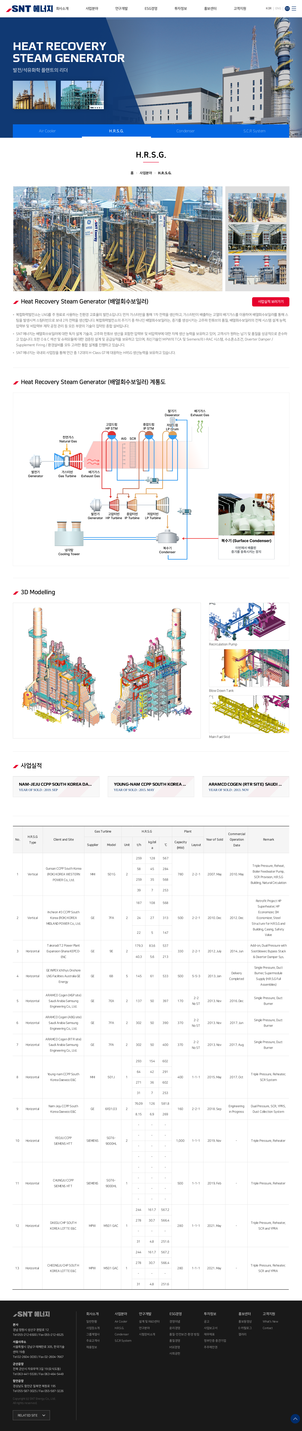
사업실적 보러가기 (270, 302)
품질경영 (174, 1341)
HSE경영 (174, 1347)
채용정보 (91, 1347)
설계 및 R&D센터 (149, 1321)
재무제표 (209, 1334)
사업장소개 (93, 1328)
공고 (206, 1321)
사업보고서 (210, 1328)
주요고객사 (93, 1341)
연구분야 (144, 1328)
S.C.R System (254, 131)
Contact (268, 1328)
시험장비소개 (147, 1334)
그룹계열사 (93, 1334)
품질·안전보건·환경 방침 (184, 1334)
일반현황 (91, 1321)
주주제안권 (210, 1347)
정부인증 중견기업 (215, 1341)
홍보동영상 (245, 1321)
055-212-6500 (27, 1334)
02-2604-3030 (27, 1357)
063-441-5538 (27, 1374)
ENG (278, 8)
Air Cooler (47, 131)
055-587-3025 (27, 1391)
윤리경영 (174, 1328)
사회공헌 (174, 1353)
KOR (269, 8)
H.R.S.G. (116, 131)
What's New (270, 1321)
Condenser (185, 131)
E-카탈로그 (245, 1328)
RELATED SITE (28, 1415)
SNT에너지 (29, 8)
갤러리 (242, 1334)
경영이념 (174, 1321)
